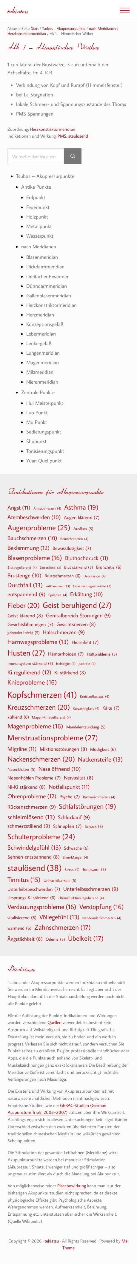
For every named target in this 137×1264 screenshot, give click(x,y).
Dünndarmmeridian (46, 286)
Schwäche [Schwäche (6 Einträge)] (76, 847)
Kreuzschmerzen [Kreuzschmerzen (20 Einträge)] (38, 707)
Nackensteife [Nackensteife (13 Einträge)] (100, 759)
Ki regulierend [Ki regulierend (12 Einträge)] (29, 672)
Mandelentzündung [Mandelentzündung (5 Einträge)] (86, 727)
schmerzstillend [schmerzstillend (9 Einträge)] (28, 826)
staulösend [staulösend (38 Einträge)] (34, 867)
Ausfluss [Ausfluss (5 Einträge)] (83, 528)
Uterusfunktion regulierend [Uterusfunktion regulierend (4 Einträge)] (81, 898)
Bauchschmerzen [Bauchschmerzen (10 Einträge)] (32, 538)
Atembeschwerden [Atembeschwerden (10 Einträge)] (34, 517)
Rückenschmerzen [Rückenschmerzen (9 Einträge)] (31, 807)
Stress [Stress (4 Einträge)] (72, 869)
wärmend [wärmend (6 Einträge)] (19, 927)
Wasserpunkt (39, 236)
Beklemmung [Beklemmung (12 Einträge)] (28, 547)
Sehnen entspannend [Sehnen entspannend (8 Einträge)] (33, 857)
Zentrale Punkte (38, 392)
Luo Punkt (37, 412)
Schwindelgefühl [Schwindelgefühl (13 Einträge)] (34, 847)
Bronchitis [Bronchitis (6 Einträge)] (108, 567)
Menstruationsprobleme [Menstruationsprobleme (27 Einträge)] (52, 737)
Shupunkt (36, 441)
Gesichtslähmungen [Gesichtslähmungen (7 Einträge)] (30, 624)
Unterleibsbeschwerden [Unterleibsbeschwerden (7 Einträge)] (33, 889)
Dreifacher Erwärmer (47, 276)
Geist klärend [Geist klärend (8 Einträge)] (25, 615)
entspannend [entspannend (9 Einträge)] (26, 594)
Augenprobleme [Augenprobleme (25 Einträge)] (38, 528)
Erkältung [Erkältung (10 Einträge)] (86, 594)
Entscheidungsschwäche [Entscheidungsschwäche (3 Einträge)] (92, 586)
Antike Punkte (36, 187)
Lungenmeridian (43, 353)
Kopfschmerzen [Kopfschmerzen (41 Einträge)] (42, 695)
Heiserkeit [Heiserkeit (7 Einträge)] (85, 642)
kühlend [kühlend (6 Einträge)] (18, 716)
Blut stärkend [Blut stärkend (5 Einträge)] (78, 567)
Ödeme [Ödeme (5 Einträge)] (55, 939)
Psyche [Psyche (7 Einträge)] (69, 796)
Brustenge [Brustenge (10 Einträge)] (24, 575)
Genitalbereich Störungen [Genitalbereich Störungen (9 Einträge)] (78, 615)
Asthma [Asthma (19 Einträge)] (81, 507)
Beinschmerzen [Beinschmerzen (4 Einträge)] (74, 539)
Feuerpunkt (38, 207)
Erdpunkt (35, 197)
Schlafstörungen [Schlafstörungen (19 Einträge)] (87, 806)
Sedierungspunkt (43, 431)
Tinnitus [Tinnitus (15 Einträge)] (24, 879)
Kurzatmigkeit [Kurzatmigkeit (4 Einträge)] (86, 708)
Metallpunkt (39, 226)
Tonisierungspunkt (45, 451)
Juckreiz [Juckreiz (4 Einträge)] (87, 663)
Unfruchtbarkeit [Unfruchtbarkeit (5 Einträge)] (60, 880)
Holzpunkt (37, 216)
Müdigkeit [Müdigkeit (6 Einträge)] (103, 749)
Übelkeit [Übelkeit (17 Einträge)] (86, 938)
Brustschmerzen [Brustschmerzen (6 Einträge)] (62, 575)
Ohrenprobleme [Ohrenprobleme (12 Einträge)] (31, 796)
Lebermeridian (41, 333)
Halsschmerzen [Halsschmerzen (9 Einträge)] (64, 632)
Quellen (54, 1022)
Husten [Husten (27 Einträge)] (26, 653)
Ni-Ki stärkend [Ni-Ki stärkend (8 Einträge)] (26, 787)
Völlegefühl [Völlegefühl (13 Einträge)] (59, 917)
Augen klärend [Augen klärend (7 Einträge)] (82, 517)
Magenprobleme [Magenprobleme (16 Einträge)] (35, 726)
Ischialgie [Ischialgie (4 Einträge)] (66, 663)
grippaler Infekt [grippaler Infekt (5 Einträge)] (23, 632)
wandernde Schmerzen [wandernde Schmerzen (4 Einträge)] (101, 918)
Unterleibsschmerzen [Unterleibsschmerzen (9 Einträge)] (90, 889)
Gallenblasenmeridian (48, 295)
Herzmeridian (40, 314)
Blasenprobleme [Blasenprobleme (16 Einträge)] (34, 557)
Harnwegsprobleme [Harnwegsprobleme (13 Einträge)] (38, 642)
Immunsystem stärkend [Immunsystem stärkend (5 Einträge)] (30, 663)
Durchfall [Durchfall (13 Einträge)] (25, 585)
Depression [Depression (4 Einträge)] (95, 576)
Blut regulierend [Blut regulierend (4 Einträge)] (22, 567)
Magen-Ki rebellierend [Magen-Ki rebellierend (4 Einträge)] (51, 717)
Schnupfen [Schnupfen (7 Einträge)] (67, 826)
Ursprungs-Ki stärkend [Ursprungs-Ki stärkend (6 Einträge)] (31, 897)
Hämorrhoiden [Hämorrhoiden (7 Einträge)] (66, 654)
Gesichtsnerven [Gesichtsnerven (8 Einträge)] (76, 624)
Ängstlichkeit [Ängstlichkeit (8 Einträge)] (25, 939)
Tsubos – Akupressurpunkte (45, 176)
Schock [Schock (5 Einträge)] (94, 826)
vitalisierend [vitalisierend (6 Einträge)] (21, 917)
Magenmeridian (42, 362)
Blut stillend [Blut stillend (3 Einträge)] (50, 567)
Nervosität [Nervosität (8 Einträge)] (78, 778)
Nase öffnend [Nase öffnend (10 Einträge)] (60, 769)
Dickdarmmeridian (45, 266)
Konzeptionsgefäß (44, 324)
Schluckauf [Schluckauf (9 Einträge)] (74, 817)
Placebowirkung (71, 1185)
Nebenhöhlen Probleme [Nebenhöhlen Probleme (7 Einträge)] (34, 778)
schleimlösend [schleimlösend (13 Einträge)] (31, 817)
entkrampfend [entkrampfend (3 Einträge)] (58, 586)
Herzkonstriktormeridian (52, 129)
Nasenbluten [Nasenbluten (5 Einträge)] (21, 769)
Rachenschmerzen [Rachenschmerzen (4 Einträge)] (99, 797)
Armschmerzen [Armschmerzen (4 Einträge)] (47, 508)
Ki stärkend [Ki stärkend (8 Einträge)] (70, 672)
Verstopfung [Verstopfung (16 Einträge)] (101, 906)
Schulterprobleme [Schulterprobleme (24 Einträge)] (41, 837)
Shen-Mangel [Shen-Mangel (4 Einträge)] (75, 857)
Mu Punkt (36, 422)
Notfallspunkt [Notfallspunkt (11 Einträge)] (69, 786)
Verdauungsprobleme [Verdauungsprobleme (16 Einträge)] (41, 906)
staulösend (78, 136)
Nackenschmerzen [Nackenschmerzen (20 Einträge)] (41, 759)
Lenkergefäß (38, 343)
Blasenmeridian (42, 257)
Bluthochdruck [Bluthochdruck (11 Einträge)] (86, 557)
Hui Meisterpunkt (44, 403)
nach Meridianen (38, 246)
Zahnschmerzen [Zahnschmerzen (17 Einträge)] (62, 927)
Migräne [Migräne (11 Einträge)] (22, 748)
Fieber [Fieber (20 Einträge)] (23, 605)
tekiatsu (17, 10)
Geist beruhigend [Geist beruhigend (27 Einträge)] (77, 605)
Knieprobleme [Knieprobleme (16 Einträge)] (32, 682)
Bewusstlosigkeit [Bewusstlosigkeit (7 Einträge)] (72, 548)
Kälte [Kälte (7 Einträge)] (111, 708)
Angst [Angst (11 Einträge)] (18, 507)
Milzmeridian (39, 372)
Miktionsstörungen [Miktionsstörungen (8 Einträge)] (63, 749)
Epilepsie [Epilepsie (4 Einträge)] (57, 595)
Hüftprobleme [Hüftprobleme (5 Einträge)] (102, 654)
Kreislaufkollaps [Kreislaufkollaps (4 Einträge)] (94, 696)
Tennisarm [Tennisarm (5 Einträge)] (94, 869)
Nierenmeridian (42, 382)
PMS (62, 136)
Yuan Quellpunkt (44, 460)
